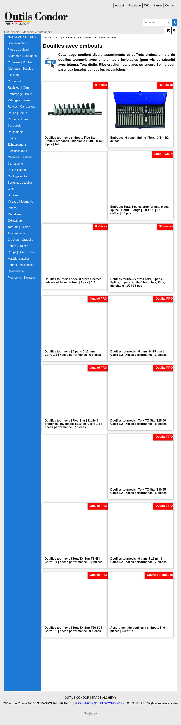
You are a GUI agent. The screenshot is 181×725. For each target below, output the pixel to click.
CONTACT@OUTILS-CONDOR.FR (101, 703)
